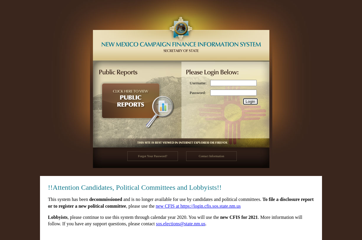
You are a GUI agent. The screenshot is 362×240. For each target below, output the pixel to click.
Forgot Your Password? (152, 156)
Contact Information (211, 156)
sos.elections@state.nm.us (180, 223)
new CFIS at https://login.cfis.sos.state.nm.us (198, 206)
